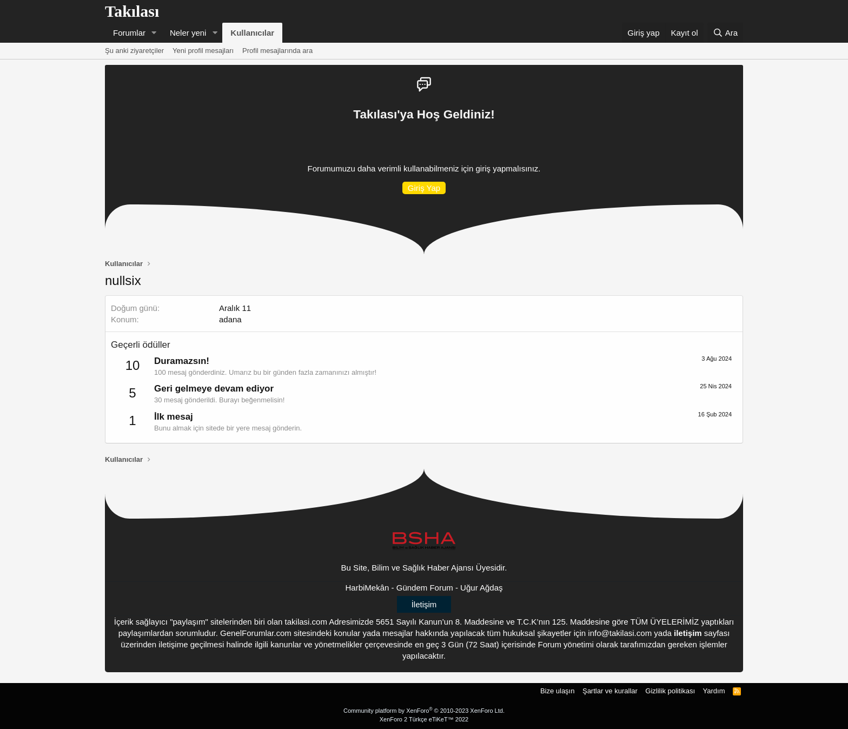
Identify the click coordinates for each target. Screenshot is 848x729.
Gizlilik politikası (670, 691)
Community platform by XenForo (424, 710)
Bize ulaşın (557, 691)
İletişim (424, 604)
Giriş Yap (424, 188)
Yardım (714, 691)
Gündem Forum (424, 587)
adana (230, 319)
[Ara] (725, 33)
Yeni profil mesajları (203, 51)
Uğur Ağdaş (481, 587)
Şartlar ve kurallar (610, 691)
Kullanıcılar (252, 32)
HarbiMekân (367, 587)
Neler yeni (188, 32)
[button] (154, 33)
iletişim (688, 633)
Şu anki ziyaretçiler (134, 51)
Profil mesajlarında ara (277, 51)
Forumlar (129, 32)
